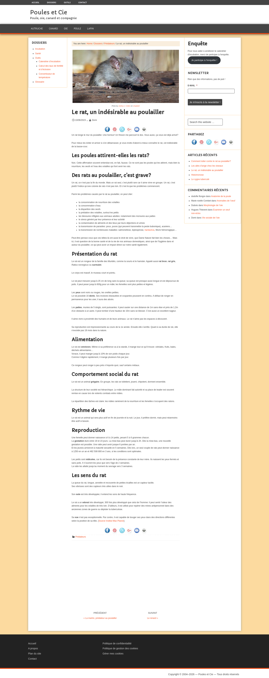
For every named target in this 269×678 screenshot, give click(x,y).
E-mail (192, 84)
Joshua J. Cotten (124, 104)
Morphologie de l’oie (213, 202)
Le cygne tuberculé (200, 176)
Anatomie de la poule (221, 193)
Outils (38, 56)
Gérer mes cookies (113, 651)
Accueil (32, 641)
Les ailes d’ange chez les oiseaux (207, 162)
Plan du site (34, 651)
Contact (32, 657)
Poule (77, 27)
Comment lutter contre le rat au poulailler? (211, 158)
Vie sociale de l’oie (211, 214)
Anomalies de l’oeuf (226, 197)
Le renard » (152, 616)
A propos (33, 646)
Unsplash (136, 104)
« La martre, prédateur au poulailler (100, 616)
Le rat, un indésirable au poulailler (207, 167)
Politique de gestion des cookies (120, 646)
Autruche (37, 27)
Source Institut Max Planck (111, 519)
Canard (53, 27)
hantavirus (149, 228)
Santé (38, 51)
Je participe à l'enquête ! (204, 58)
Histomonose (197, 171)
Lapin (89, 27)
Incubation (40, 47)
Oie (65, 27)
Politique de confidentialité (117, 641)
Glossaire (39, 80)
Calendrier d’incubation (50, 59)
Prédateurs (81, 535)
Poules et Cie (48, 12)
